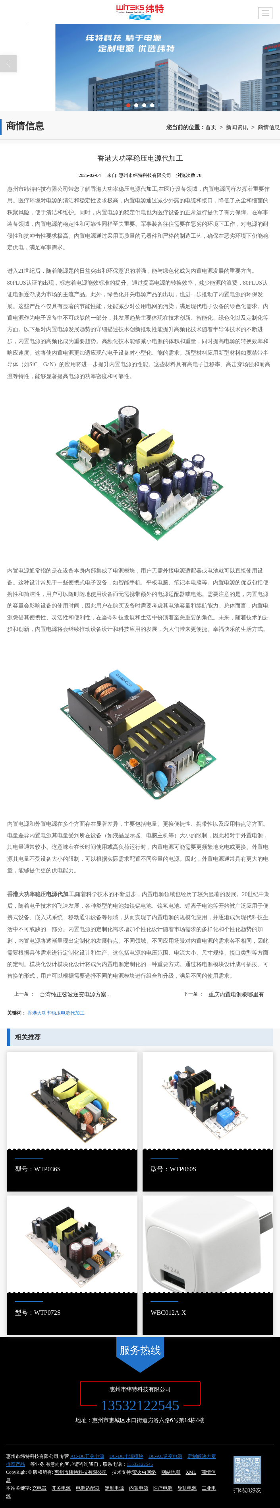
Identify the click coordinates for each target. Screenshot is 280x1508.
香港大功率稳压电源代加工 (56, 1013)
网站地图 (170, 1472)
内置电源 (138, 1488)
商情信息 (269, 127)
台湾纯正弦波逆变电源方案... (75, 994)
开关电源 (61, 1488)
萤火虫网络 (144, 1472)
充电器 (39, 1488)
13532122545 (140, 1464)
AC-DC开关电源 (87, 1456)
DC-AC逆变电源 (165, 1456)
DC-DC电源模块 (126, 1456)
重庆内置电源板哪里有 (236, 994)
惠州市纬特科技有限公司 (80, 1472)
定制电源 (114, 1488)
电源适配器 (88, 1488)
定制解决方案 (201, 1456)
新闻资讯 (237, 127)
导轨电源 (187, 1488)
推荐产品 (15, 1464)
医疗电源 (162, 1488)
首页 (210, 127)
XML (190, 1472)
